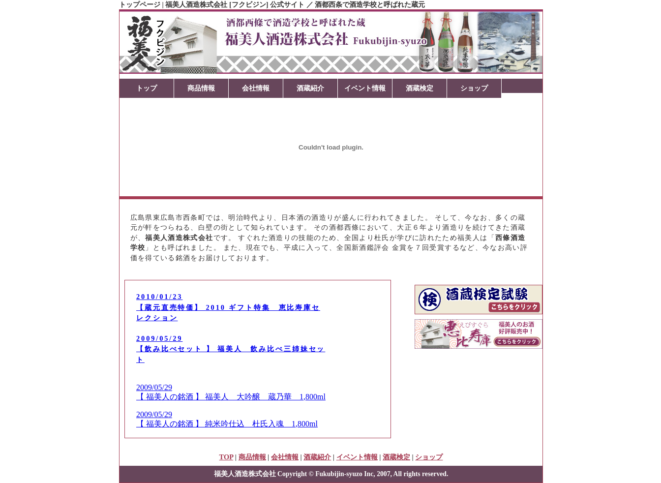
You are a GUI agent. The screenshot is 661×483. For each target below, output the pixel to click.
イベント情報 (365, 88)
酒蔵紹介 (310, 88)
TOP (226, 457)
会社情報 (256, 88)
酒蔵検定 (419, 88)
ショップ (474, 88)
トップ (146, 88)
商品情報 (201, 88)
